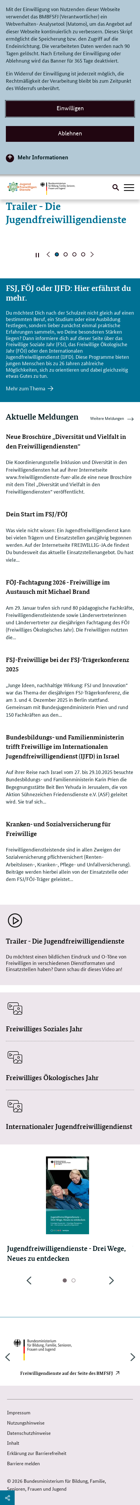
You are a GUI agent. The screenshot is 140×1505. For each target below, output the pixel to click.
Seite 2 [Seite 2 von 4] (66, 254)
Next (111, 1283)
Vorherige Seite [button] (48, 254)
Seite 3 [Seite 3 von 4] (74, 254)
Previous (28, 1283)
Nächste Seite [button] (92, 254)
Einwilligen (70, 108)
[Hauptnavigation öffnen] (129, 188)
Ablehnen (70, 133)
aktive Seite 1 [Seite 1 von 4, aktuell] (57, 254)
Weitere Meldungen (112, 419)
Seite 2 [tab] (73, 1280)
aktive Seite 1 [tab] (65, 1280)
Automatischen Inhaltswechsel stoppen (37, 254)
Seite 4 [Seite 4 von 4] (83, 254)
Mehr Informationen (43, 157)
